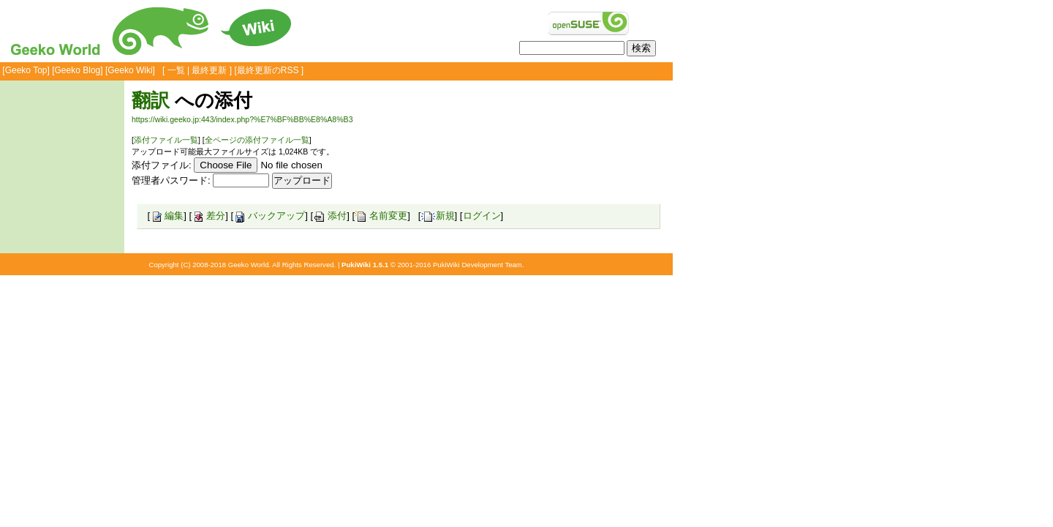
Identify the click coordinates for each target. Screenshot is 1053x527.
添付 (330, 215)
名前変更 (381, 215)
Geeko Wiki (129, 70)
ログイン (482, 215)
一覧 (176, 70)
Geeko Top (26, 70)
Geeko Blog (78, 70)
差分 (208, 215)
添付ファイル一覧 (166, 139)
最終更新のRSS (268, 70)
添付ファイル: (162, 165)
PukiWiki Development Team (477, 265)
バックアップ (269, 215)
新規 (438, 215)
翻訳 (151, 100)
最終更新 (209, 70)
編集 (167, 215)
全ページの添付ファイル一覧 (257, 139)
